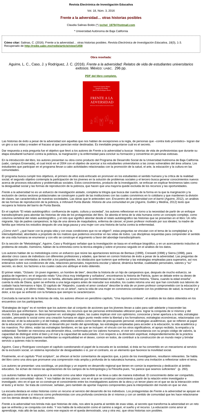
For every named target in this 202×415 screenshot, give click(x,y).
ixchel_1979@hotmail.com (117, 25)
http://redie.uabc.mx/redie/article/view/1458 (54, 45)
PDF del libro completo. (101, 76)
